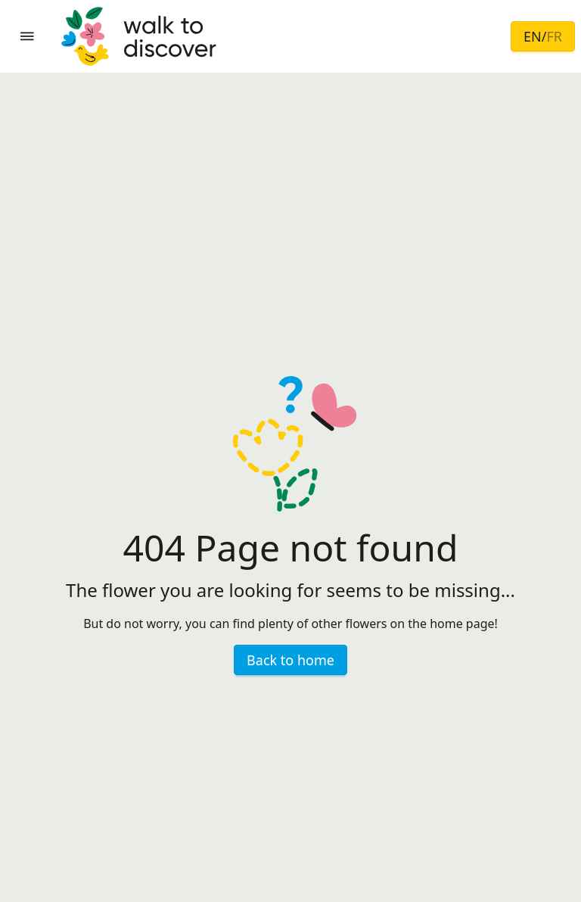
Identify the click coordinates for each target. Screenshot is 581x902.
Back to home (290, 660)
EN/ (543, 36)
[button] (27, 36)
